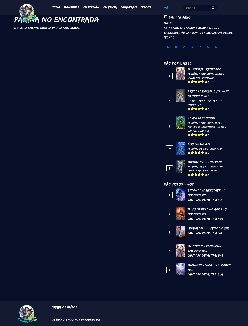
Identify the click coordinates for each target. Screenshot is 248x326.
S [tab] (208, 47)
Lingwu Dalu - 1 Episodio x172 (209, 228)
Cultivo (219, 73)
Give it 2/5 (192, 81)
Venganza (194, 78)
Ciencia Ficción (198, 170)
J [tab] (192, 47)
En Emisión (91, 7)
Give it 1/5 (189, 81)
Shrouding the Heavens (205, 162)
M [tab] (176, 47)
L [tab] (168, 47)
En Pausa (110, 7)
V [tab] (200, 47)
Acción (192, 73)
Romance (208, 78)
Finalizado (129, 7)
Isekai (213, 170)
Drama (192, 130)
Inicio (56, 7)
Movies (146, 7)
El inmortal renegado (204, 69)
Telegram (167, 8)
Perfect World (199, 144)
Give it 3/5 (196, 81)
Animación (206, 73)
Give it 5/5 (202, 81)
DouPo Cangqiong (201, 118)
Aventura (205, 100)
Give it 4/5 (199, 81)
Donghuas (71, 7)
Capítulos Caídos (64, 307)
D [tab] (216, 47)
